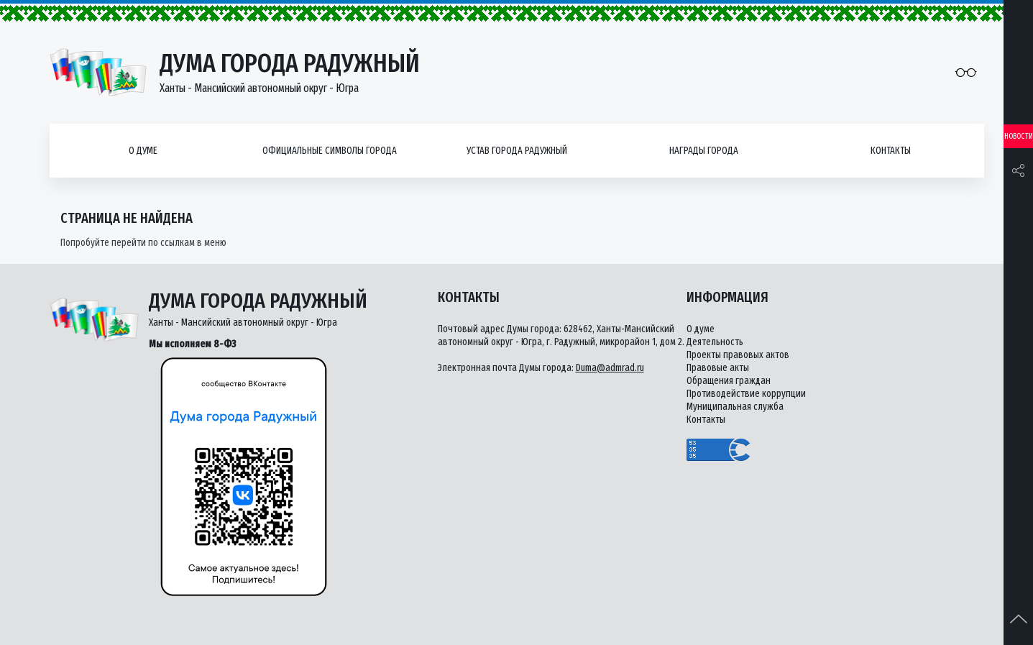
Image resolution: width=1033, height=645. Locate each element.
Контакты (891, 151)
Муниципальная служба (735, 407)
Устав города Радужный (517, 151)
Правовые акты (718, 368)
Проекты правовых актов (738, 355)
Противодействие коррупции (746, 394)
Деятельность (715, 342)
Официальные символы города (329, 151)
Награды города (703, 151)
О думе (143, 151)
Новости (1018, 136)
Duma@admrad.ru (610, 368)
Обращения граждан (729, 381)
